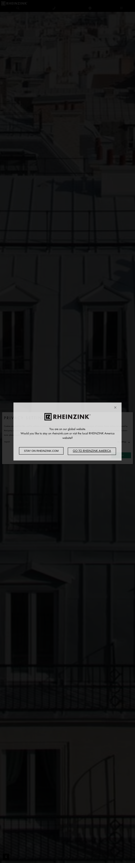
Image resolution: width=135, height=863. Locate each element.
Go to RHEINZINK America (92, 451)
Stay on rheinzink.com (41, 450)
